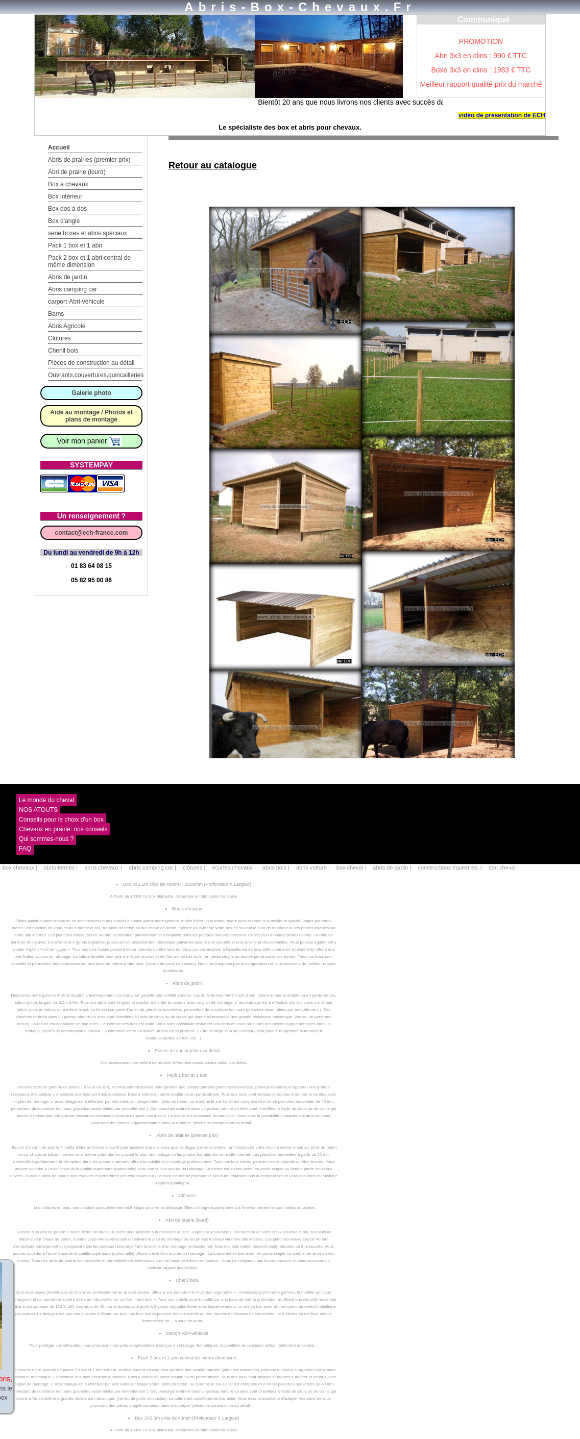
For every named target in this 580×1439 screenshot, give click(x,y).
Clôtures (59, 338)
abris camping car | (153, 867)
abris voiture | (313, 867)
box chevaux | (21, 867)
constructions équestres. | (450, 867)
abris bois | (276, 867)
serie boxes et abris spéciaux (87, 233)
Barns (56, 313)
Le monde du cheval (46, 800)
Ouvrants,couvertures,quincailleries (95, 375)
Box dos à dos (67, 208)
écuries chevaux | (234, 867)
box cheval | (352, 867)
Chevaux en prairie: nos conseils (63, 829)
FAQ (25, 848)
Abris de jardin (67, 277)
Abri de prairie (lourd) (77, 172)
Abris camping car (72, 289)
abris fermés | (62, 867)
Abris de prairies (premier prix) (89, 159)
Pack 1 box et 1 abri (75, 245)
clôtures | (195, 867)
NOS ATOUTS (38, 809)
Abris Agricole (66, 326)
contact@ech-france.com (91, 532)
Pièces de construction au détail (91, 362)
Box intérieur (65, 196)
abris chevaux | (104, 867)
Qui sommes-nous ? (46, 838)
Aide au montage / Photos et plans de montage (91, 416)
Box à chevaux (68, 184)
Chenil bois (63, 350)
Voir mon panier (89, 441)
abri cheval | (504, 867)
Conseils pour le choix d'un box (61, 819)
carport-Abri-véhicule (76, 301)
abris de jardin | (393, 867)
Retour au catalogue (212, 165)
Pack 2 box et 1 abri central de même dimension (89, 261)
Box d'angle (64, 221)
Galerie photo (91, 392)
